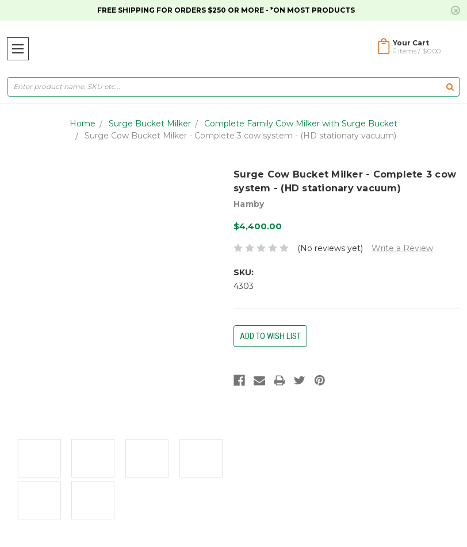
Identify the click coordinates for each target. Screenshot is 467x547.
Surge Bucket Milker (150, 123)
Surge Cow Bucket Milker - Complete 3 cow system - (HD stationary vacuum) (240, 135)
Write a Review (402, 248)
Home (82, 123)
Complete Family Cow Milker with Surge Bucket (300, 123)
